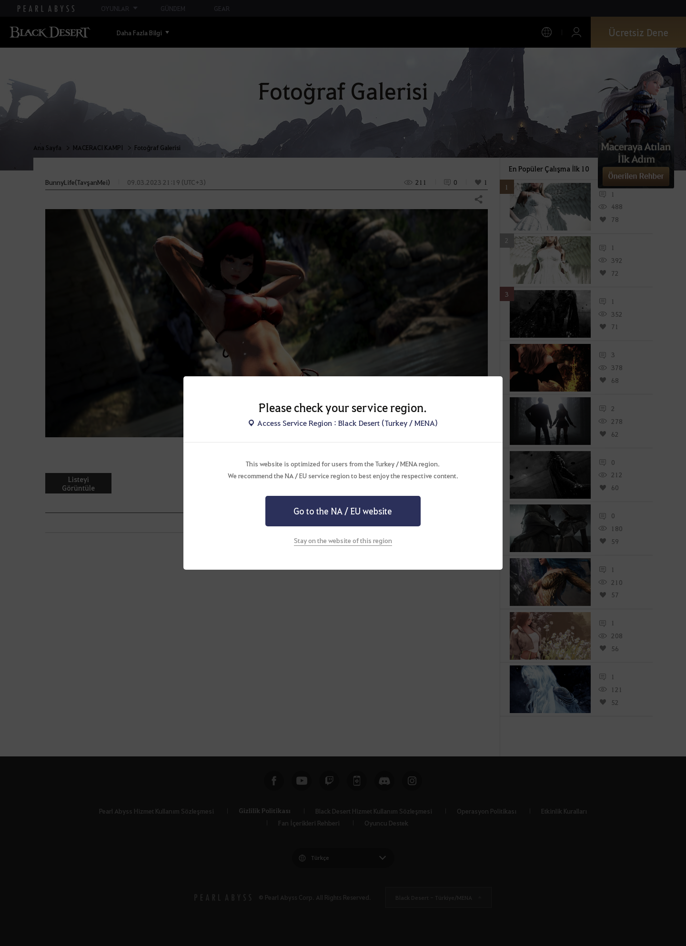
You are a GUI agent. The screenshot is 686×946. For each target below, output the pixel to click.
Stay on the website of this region (343, 540)
